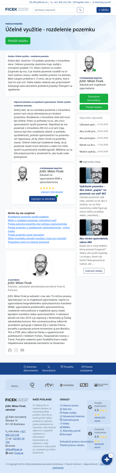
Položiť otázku (18, 41)
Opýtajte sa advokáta (44, 198)
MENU (103, 10)
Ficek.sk (18, 453)
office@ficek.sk (39, 2)
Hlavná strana (65, 405)
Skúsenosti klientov (65, 416)
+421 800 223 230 (61, 2)
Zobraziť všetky (93, 271)
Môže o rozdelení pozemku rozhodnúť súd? (32, 220)
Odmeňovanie (65, 420)
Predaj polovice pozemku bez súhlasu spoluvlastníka (37, 224)
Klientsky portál (101, 2)
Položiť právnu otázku (65, 445)
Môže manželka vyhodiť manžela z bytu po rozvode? (37, 238)
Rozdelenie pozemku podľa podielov (28, 216)
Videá (64, 423)
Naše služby (65, 412)
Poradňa (67, 366)
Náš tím (65, 409)
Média (65, 427)
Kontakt (65, 434)
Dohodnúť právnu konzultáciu (65, 441)
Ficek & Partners (73, 464)
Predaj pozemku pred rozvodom (26, 234)
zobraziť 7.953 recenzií (52, 191)
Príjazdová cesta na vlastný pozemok (28, 242)
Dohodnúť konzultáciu (93, 98)
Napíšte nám (81, 2)
